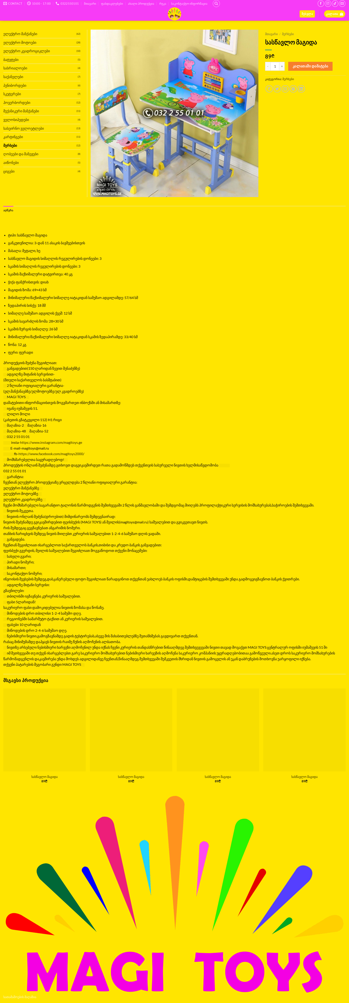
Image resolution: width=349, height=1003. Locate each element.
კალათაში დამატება (310, 66)
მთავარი (90, 3)
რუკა (162, 3)
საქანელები (13, 77)
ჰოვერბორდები (16, 102)
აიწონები (11, 162)
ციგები (8, 171)
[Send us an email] (342, 3)
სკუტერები (12, 94)
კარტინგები (13, 137)
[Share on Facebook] (269, 89)
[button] (307, 14)
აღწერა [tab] (8, 210)
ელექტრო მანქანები (20, 34)
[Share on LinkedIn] (301, 89)
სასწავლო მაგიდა (44, 777)
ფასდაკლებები (112, 3)
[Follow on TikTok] (335, 3)
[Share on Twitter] (277, 89)
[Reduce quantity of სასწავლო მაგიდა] (267, 66)
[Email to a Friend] (285, 89)
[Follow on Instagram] (328, 3)
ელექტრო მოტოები (19, 42)
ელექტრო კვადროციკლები (26, 51)
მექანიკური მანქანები (21, 111)
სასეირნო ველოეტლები (23, 128)
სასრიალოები (15, 68)
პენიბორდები (14, 85)
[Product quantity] (274, 66)
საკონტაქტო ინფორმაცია (189, 3)
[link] (51, 454)
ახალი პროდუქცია (141, 3)
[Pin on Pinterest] (293, 89)
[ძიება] (216, 3)
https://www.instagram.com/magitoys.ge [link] (51, 442)
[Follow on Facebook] (321, 3)
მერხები (288, 34)
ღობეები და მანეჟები (20, 154)
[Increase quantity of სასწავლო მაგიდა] (282, 66)
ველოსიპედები (16, 119)
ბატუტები (10, 59)
